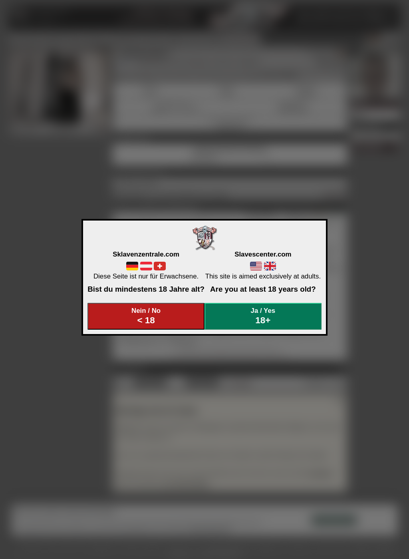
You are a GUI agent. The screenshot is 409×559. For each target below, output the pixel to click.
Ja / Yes (263, 316)
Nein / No (146, 316)
